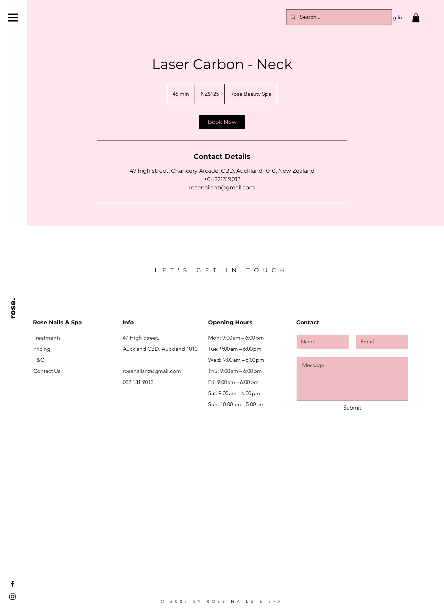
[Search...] (338, 17)
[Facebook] (12, 584)
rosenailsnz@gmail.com (152, 371)
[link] (222, 122)
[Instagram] (12, 596)
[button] (13, 18)
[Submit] (352, 408)
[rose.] (13, 308)
